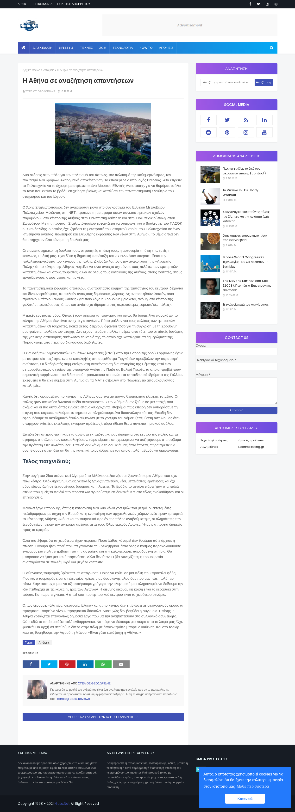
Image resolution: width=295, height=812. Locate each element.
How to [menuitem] (146, 47)
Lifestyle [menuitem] (66, 47)
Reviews (84, 699)
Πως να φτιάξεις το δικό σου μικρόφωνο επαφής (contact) (244, 171)
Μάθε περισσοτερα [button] (253, 786)
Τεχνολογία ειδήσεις (214, 440)
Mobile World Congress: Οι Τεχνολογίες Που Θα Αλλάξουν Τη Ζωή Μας (245, 262)
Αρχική (23, 4)
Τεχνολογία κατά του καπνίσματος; (246, 304)
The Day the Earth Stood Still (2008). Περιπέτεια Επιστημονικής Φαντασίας (247, 285)
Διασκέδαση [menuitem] (43, 47)
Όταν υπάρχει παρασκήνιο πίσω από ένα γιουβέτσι (245, 238)
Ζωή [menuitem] (102, 47)
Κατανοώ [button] (245, 799)
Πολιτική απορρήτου (73, 4)
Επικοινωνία (42, 4)
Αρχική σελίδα (32, 70)
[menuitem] (24, 48)
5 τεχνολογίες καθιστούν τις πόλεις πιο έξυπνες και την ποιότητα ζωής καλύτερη (246, 216)
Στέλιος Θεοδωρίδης (40, 91)
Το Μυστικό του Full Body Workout (241, 192)
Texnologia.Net (66, 699)
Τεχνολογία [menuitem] (123, 47)
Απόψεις (48, 70)
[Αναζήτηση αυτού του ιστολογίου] (228, 82)
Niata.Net (62, 803)
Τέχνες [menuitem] (86, 47)
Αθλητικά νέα (209, 446)
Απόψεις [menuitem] (166, 47)
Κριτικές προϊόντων (251, 440)
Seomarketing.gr (251, 446)
